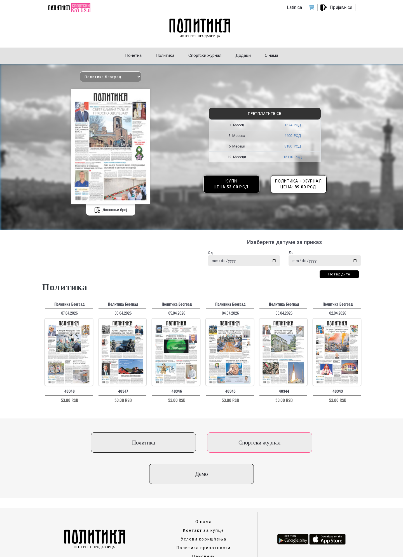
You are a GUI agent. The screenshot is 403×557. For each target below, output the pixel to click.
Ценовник (203, 525)
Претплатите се (264, 113)
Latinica (294, 7)
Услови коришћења (204, 507)
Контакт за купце (203, 499)
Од (210, 253)
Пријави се (341, 7)
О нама (203, 490)
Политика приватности (204, 516)
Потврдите (339, 274)
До (291, 253)
